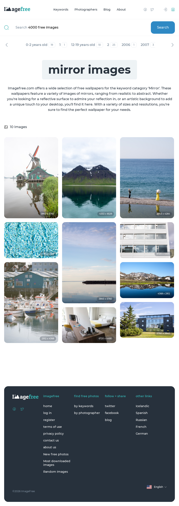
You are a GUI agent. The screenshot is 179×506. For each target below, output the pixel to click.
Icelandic (142, 406)
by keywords (83, 406)
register (49, 420)
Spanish (142, 413)
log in (47, 413)
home (47, 406)
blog (108, 420)
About (121, 9)
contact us (51, 440)
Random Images (55, 472)
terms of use (52, 427)
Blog (107, 9)
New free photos (55, 454)
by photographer (87, 413)
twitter (110, 406)
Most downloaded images (56, 463)
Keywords (60, 9)
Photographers (85, 9)
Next (172, 44)
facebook (112, 413)
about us (49, 447)
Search (163, 27)
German (142, 433)
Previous (6, 44)
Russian (141, 420)
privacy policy (53, 433)
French (141, 427)
